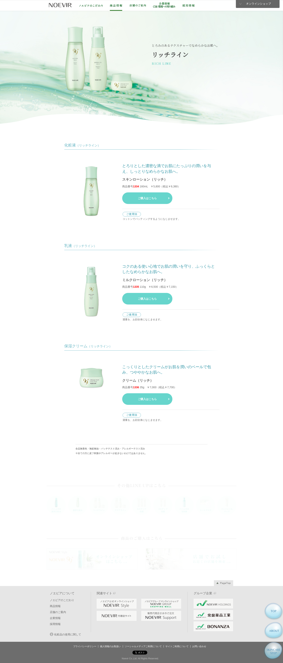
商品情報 (116, 5)
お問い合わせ (199, 646)
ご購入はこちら (147, 198)
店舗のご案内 (138, 5)
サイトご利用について (177, 646)
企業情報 (164, 5)
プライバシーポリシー (84, 646)
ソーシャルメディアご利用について (143, 646)
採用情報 (188, 5)
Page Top (223, 583)
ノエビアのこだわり (91, 5)
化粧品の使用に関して (65, 634)
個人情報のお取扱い (110, 646)
